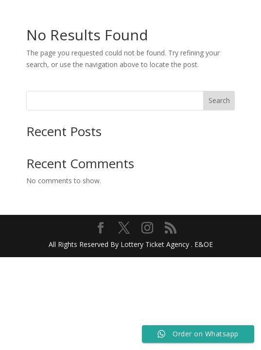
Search (219, 100)
